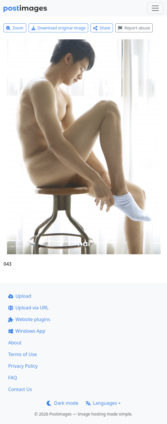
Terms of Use (22, 354)
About (14, 342)
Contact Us (20, 389)
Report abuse (134, 28)
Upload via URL (28, 307)
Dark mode (62, 403)
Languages (101, 403)
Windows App (26, 331)
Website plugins (29, 319)
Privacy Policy (23, 366)
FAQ (12, 377)
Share (101, 28)
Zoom (15, 28)
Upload (19, 296)
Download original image (58, 28)
